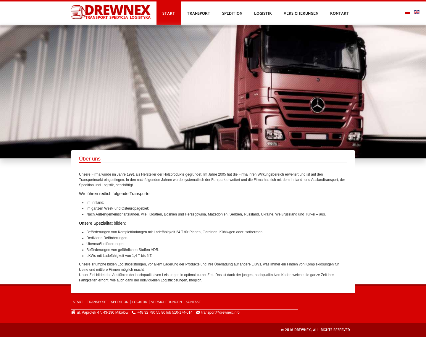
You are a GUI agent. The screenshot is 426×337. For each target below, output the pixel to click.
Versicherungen (301, 13)
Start (168, 13)
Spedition (232, 13)
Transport (198, 13)
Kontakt (339, 13)
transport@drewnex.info (220, 312)
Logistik (263, 13)
